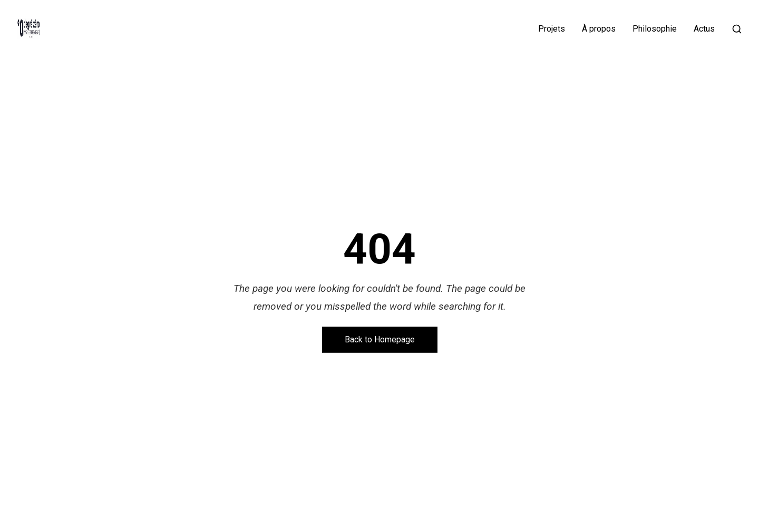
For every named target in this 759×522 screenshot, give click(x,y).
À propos (599, 29)
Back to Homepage (380, 339)
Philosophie (654, 29)
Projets (551, 29)
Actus (704, 29)
